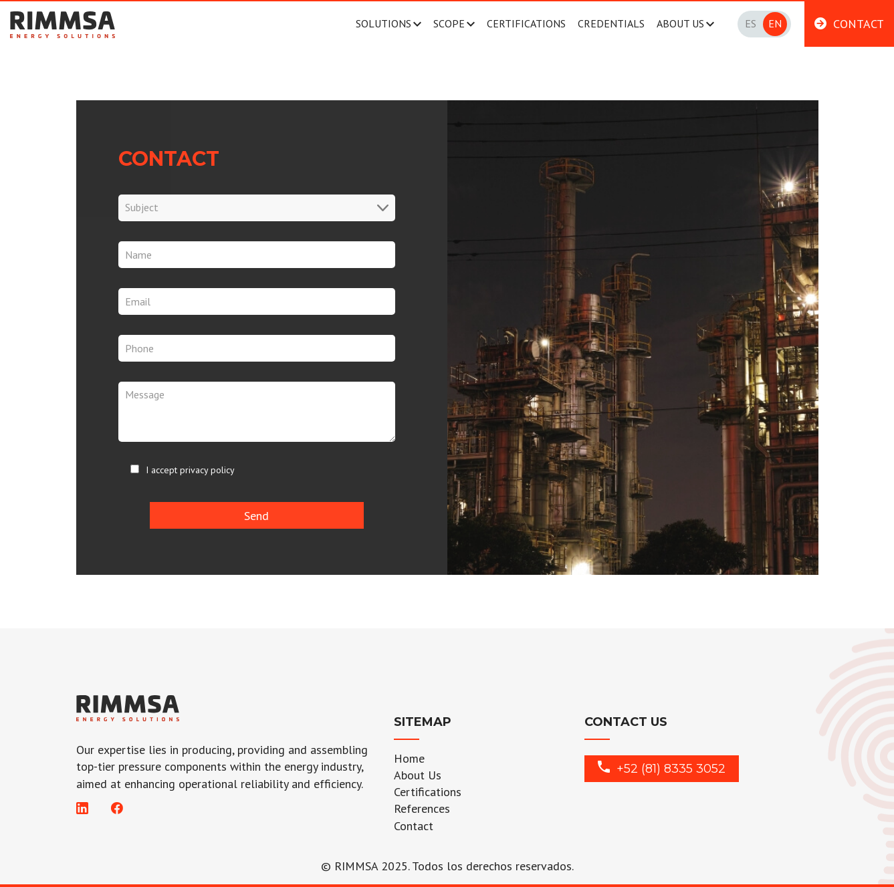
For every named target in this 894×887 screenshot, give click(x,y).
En (775, 23)
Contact (413, 826)
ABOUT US (680, 23)
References (422, 808)
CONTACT (858, 23)
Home (409, 758)
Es (750, 23)
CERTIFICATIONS (526, 23)
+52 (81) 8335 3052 (661, 768)
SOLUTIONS (383, 23)
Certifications (427, 791)
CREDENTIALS (611, 23)
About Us (417, 775)
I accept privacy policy (190, 470)
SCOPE (449, 23)
